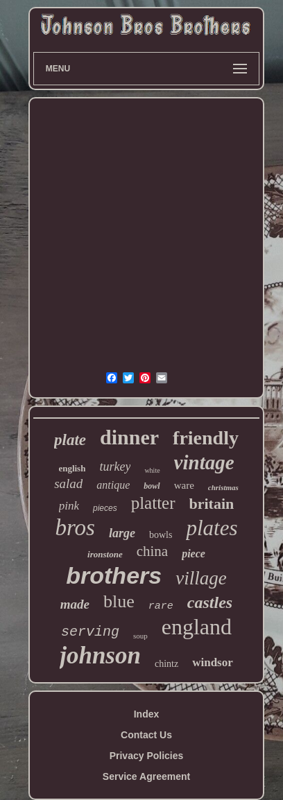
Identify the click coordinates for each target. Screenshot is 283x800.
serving (90, 632)
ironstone (105, 554)
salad (68, 483)
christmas (223, 487)
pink (69, 505)
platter (153, 503)
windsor (212, 662)
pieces (105, 508)
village (200, 578)
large (122, 533)
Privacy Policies (147, 755)
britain (211, 503)
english (71, 468)
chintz (166, 664)
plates (211, 528)
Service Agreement (146, 776)
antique (113, 485)
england (197, 626)
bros (75, 527)
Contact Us (146, 734)
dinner (129, 437)
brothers (114, 575)
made (74, 604)
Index (147, 714)
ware (184, 485)
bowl (152, 486)
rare (160, 606)
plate (70, 440)
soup (140, 636)
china (152, 551)
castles (209, 602)
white (152, 470)
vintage (204, 462)
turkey (114, 466)
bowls (160, 535)
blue (119, 601)
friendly (206, 438)
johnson (100, 655)
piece (193, 553)
